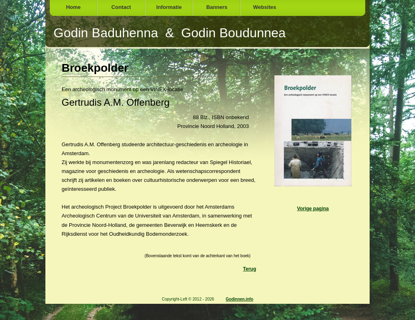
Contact (121, 7)
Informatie (169, 7)
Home (73, 7)
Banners (216, 7)
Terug (249, 269)
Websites (264, 7)
